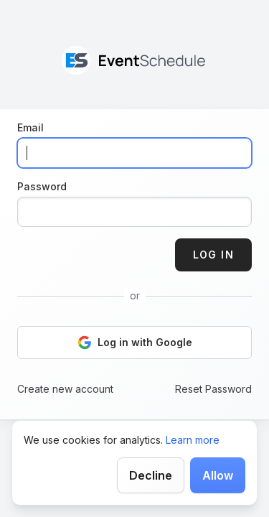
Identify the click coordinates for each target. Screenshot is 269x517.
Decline (150, 475)
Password (42, 186)
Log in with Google (134, 342)
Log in (213, 254)
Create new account (65, 389)
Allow (217, 475)
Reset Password (213, 389)
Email (30, 127)
